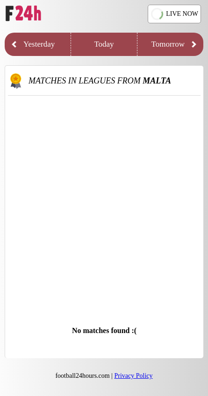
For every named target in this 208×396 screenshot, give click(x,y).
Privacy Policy (134, 375)
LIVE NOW (174, 14)
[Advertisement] (104, 204)
